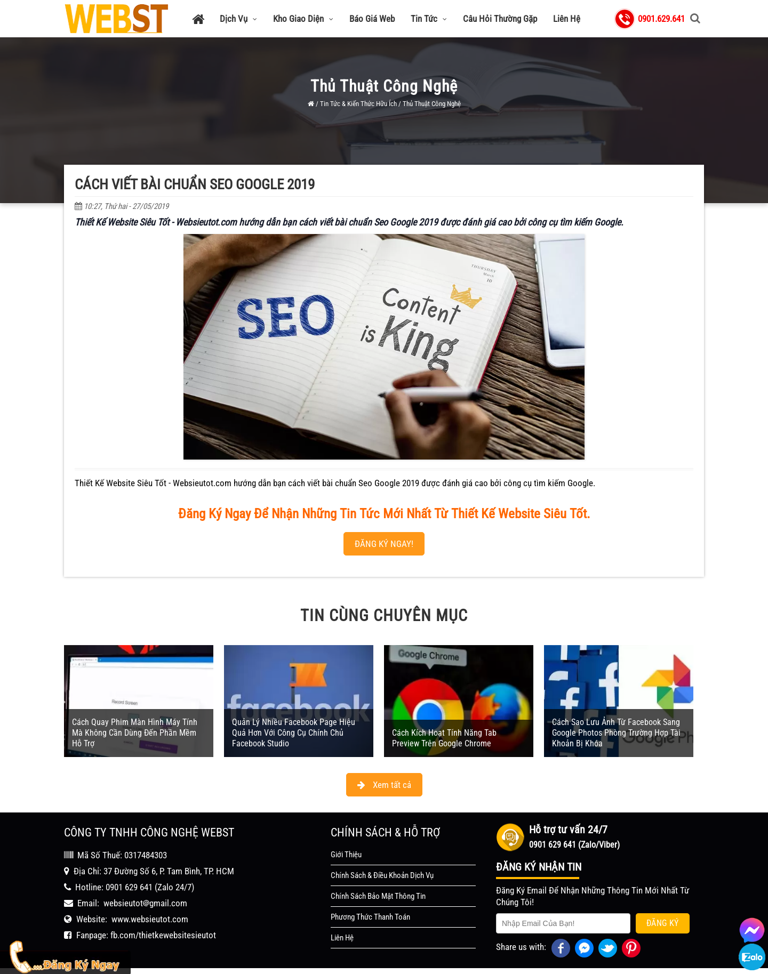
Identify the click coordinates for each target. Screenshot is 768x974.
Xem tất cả (384, 769)
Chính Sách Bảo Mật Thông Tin (378, 881)
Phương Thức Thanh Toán (370, 901)
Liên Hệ (566, 18)
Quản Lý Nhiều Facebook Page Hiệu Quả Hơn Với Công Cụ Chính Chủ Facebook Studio (293, 717)
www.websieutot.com (149, 903)
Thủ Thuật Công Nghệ (432, 104)
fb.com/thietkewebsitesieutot (163, 919)
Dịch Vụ (238, 18)
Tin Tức (429, 18)
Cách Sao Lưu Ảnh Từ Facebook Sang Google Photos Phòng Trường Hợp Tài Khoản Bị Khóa (616, 717)
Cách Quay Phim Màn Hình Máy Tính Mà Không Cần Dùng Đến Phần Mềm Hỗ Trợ (134, 717)
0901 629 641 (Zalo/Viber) (574, 829)
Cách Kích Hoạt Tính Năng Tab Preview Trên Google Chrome (444, 722)
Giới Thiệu (346, 839)
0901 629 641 (129, 871)
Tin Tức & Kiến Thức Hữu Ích (358, 104)
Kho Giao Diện (303, 18)
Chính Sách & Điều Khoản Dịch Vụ (382, 860)
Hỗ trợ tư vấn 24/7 (568, 814)
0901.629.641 (661, 18)
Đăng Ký (662, 908)
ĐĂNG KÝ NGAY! (384, 527)
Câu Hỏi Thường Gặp (500, 18)
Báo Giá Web (372, 18)
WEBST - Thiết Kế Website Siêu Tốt (442, 963)
